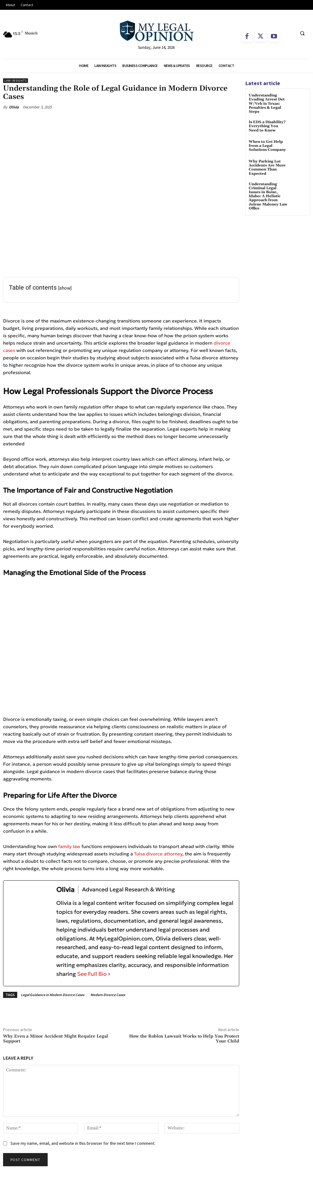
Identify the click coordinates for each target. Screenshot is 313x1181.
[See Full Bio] (109, 974)
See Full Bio (92, 973)
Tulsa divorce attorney (158, 854)
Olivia (14, 107)
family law (69, 846)
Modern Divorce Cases (107, 994)
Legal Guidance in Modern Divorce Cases (52, 994)
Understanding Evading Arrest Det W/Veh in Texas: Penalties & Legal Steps (267, 103)
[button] (302, 33)
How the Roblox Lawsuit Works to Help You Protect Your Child (184, 1039)
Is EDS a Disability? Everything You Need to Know (267, 126)
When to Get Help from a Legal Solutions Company (267, 145)
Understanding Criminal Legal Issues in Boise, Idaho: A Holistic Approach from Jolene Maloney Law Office (268, 196)
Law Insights (15, 80)
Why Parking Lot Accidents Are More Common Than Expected (267, 167)
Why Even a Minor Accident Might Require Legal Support (55, 1039)
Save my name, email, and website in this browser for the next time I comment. (82, 1143)
